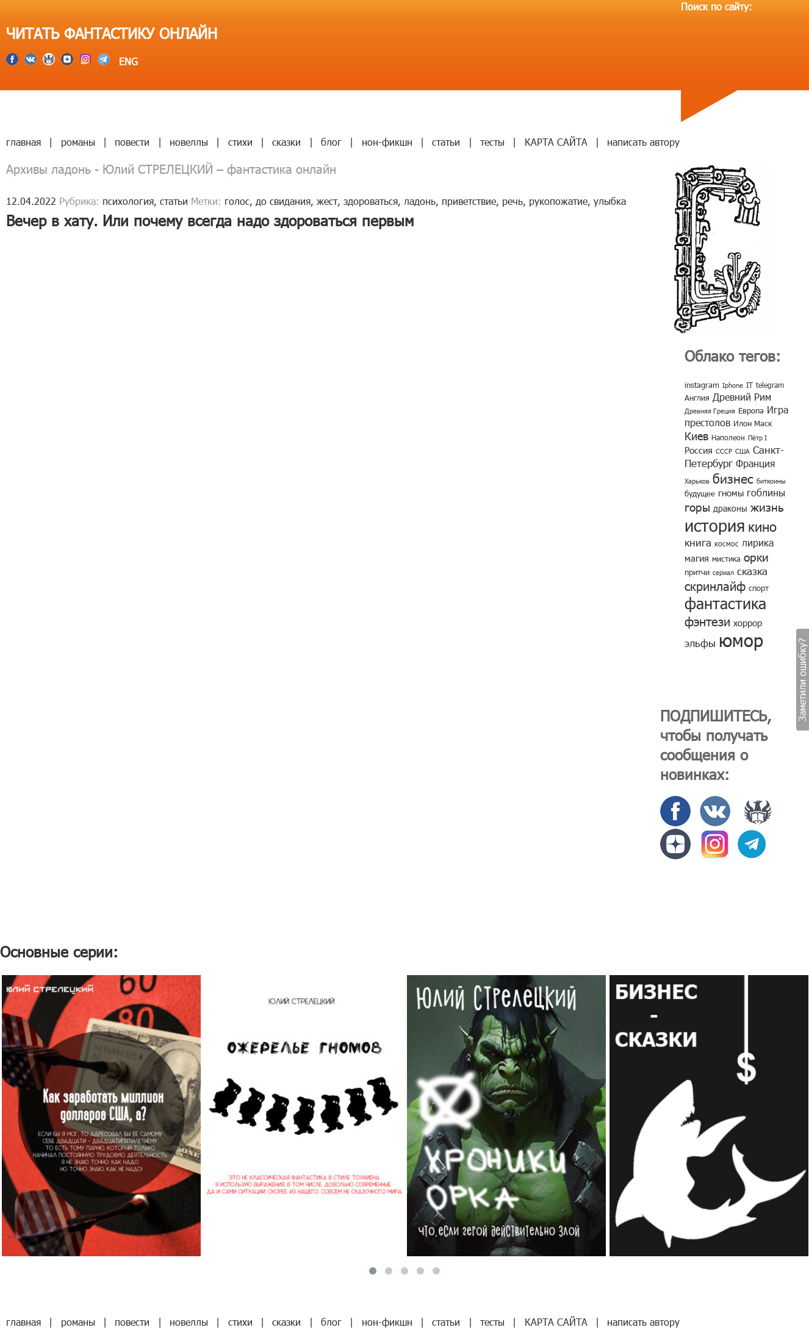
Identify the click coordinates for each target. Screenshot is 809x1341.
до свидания (283, 201)
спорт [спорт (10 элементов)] (759, 588)
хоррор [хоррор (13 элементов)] (747, 623)
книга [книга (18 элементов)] (698, 542)
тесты (492, 141)
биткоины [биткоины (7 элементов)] (771, 481)
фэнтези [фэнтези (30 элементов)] (707, 621)
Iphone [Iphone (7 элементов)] (732, 385)
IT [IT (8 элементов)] (749, 385)
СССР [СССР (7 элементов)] (724, 451)
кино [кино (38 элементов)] (762, 526)
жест (327, 201)
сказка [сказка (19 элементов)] (752, 571)
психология (128, 201)
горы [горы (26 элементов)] (697, 506)
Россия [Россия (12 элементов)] (699, 450)
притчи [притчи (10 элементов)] (697, 572)
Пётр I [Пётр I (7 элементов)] (757, 438)
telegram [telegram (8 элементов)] (770, 385)
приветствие (469, 201)
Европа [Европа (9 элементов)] (751, 410)
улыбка (610, 201)
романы (78, 141)
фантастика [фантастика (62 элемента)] (725, 603)
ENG (127, 61)
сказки (286, 141)
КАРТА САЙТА (556, 141)
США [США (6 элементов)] (742, 451)
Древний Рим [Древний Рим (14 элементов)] (742, 396)
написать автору (643, 141)
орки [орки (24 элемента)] (756, 556)
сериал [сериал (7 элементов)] (723, 572)
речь (512, 201)
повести (132, 141)
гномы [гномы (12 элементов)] (731, 493)
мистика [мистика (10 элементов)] (726, 558)
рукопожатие (558, 201)
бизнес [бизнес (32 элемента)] (733, 478)
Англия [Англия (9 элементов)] (697, 397)
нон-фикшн (387, 141)
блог (331, 141)
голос (237, 201)
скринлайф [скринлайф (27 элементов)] (715, 585)
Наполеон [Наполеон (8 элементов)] (728, 437)
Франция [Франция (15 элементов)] (755, 463)
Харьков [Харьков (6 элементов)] (697, 481)
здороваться (370, 201)
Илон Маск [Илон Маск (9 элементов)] (752, 423)
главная (23, 141)
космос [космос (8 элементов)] (726, 543)
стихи (240, 141)
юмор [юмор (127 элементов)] (741, 640)
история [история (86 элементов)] (715, 524)
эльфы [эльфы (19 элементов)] (700, 642)
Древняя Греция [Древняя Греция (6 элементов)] (710, 411)
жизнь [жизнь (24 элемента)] (767, 506)
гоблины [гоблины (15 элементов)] (766, 492)
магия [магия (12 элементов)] (697, 558)
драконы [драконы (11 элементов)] (730, 508)
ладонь (420, 201)
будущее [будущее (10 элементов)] (700, 493)
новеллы (189, 141)
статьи (446, 141)
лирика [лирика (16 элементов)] (758, 542)
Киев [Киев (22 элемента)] (696, 436)
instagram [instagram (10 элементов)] (702, 385)
